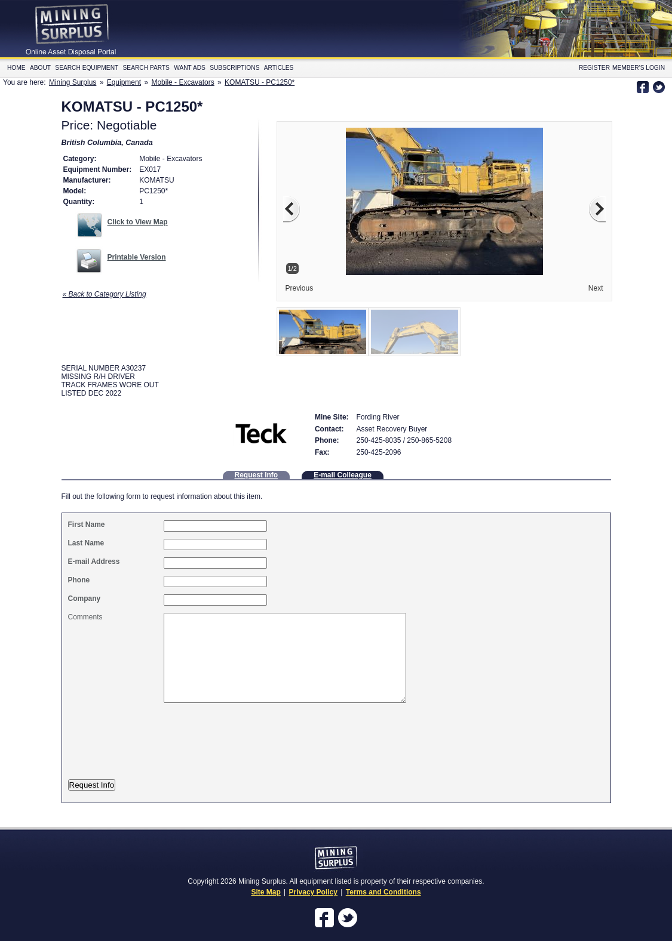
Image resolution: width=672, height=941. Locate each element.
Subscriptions (234, 67)
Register (594, 67)
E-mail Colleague (343, 475)
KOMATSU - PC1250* (259, 82)
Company (84, 598)
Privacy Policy (313, 892)
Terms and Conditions (383, 892)
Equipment (124, 82)
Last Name (86, 543)
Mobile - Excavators (182, 82)
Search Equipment (86, 67)
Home (16, 67)
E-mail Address (94, 561)
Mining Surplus (72, 82)
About (40, 67)
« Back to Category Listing (104, 294)
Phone (79, 580)
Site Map (265, 892)
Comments (85, 617)
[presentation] (168, 747)
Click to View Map (138, 222)
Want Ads (189, 67)
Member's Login (638, 67)
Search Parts (146, 67)
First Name (86, 524)
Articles (279, 67)
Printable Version (137, 257)
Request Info (256, 475)
